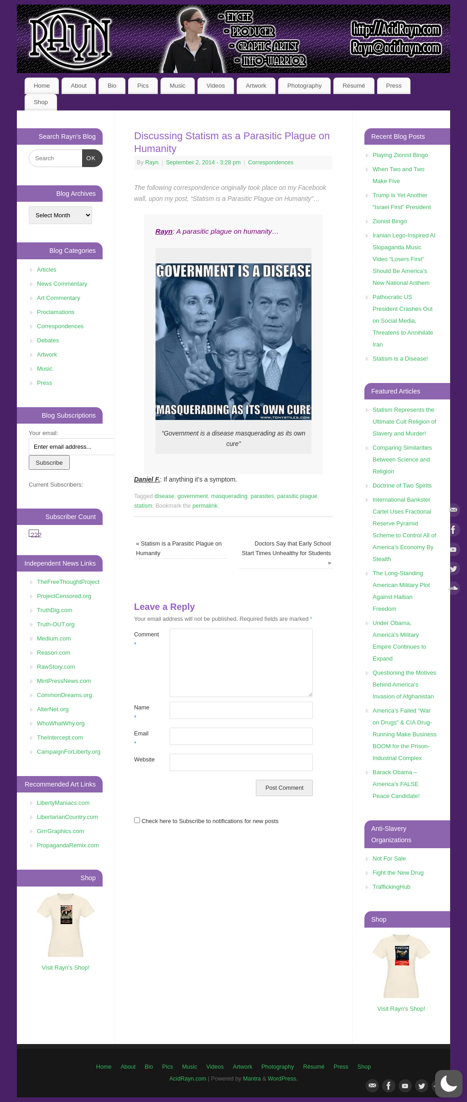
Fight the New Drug (398, 872)
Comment (143, 639)
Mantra (252, 1079)
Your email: (43, 433)
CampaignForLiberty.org (68, 751)
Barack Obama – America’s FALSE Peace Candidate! (396, 784)
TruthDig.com (55, 610)
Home (42, 85)
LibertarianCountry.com (67, 816)
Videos (216, 85)
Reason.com (53, 652)
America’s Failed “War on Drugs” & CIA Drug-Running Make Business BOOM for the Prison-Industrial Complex (404, 734)
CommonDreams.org (64, 695)
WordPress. (283, 1079)
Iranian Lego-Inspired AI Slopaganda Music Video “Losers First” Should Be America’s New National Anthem (404, 259)
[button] (448, 1083)
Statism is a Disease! (400, 358)
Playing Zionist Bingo (400, 155)
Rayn (151, 162)
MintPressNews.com (64, 680)
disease (164, 496)
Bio (112, 85)
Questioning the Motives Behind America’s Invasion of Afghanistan (404, 684)
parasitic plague (297, 496)
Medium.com (54, 638)
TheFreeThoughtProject (68, 581)
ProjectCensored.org (64, 596)
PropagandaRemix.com (68, 845)
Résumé (353, 85)
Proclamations (55, 312)
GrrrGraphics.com (60, 831)
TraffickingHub (391, 886)
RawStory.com (56, 666)
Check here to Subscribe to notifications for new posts (206, 821)
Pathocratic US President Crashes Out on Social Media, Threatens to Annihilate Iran (403, 321)
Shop (41, 102)
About (79, 85)
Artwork (256, 85)
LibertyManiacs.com (63, 802)
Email (141, 738)
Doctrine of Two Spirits (402, 485)
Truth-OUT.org (56, 624)
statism (143, 506)
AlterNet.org (52, 709)
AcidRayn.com (187, 1079)
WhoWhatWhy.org (61, 723)
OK (89, 157)
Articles (47, 269)
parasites (262, 496)
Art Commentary (58, 297)
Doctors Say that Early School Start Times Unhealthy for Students (286, 554)
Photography (304, 85)
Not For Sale (389, 858)
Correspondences (270, 162)
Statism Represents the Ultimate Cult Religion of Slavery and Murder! (404, 421)
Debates (48, 340)
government (192, 496)
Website (143, 759)
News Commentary (62, 283)
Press (394, 85)
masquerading (229, 496)
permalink (205, 506)
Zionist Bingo (390, 221)
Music (178, 85)
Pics (143, 85)
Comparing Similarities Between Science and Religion (402, 459)
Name (142, 712)
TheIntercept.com (60, 737)
